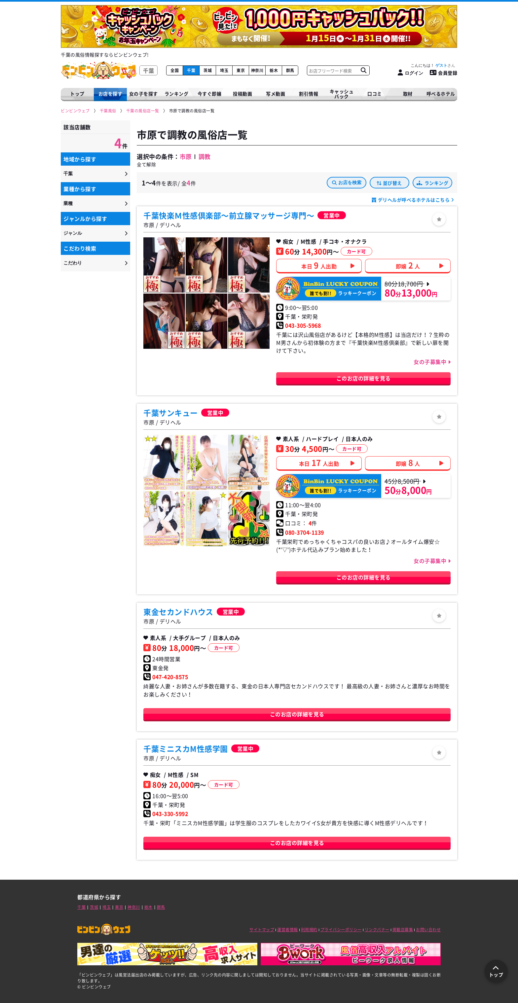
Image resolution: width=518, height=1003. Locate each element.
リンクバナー (377, 930)
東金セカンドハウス (178, 611)
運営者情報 (287, 930)
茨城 (208, 70)
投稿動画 (242, 93)
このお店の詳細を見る (363, 378)
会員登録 (444, 72)
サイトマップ (261, 930)
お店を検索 (346, 182)
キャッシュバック (342, 94)
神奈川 (257, 70)
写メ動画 (275, 93)
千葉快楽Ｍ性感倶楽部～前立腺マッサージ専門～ (228, 215)
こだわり (72, 262)
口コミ (374, 93)
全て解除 (146, 164)
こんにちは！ (433, 65)
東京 (241, 70)
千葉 (191, 70)
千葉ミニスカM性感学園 (185, 748)
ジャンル (72, 233)
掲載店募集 (402, 930)
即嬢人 (408, 265)
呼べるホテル (440, 93)
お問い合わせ (428, 930)
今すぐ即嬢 (210, 93)
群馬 (290, 70)
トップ (77, 93)
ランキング (432, 183)
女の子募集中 (431, 362)
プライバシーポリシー (341, 930)
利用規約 (309, 930)
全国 (174, 70)
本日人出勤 (319, 265)
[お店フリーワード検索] (363, 70)
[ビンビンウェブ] (76, 110)
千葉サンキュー (170, 412)
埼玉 (224, 70)
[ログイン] (410, 72)
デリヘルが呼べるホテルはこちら (414, 199)
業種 (68, 203)
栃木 (274, 70)
